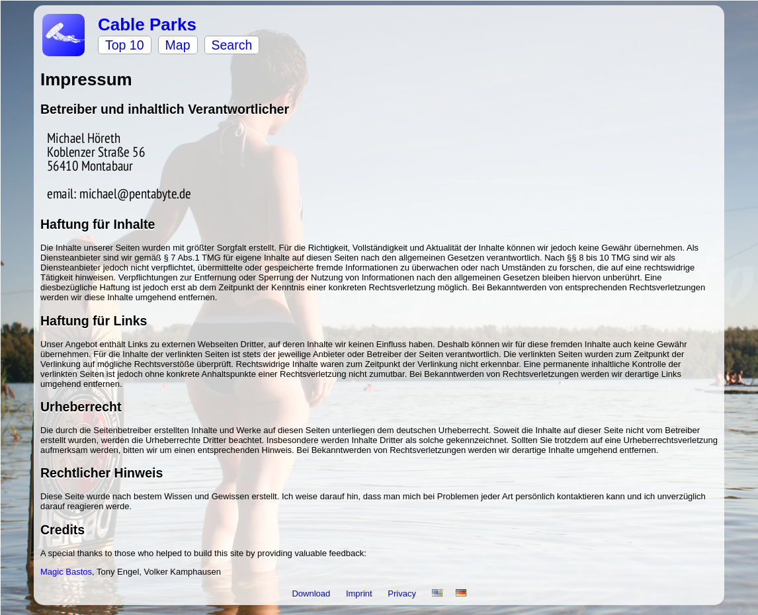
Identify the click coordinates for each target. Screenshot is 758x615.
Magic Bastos (66, 572)
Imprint (360, 593)
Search (232, 45)
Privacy (403, 593)
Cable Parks (147, 24)
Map (177, 45)
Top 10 (124, 45)
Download (312, 593)
